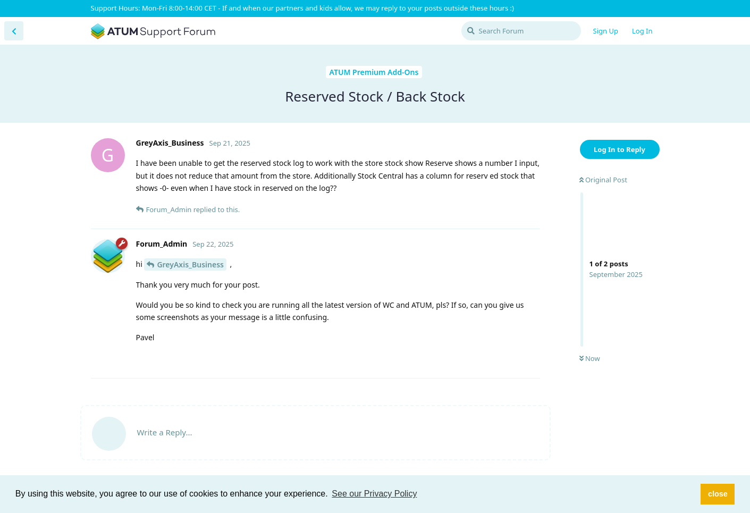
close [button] (718, 494)
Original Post (603, 179)
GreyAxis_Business (190, 264)
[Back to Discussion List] (13, 30)
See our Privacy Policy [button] (374, 493)
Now (589, 358)
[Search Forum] (521, 30)
